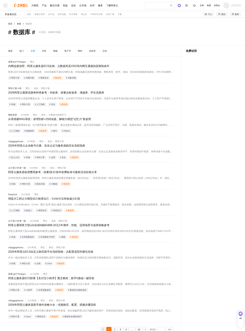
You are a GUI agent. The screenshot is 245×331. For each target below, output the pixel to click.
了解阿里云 (112, 5)
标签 (19, 24)
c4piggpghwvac (15, 141)
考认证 (84, 14)
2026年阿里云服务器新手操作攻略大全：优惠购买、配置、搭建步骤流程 (52, 304)
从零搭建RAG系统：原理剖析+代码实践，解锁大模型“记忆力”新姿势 (49, 119)
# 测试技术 (42, 210)
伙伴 (92, 5)
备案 (209, 5)
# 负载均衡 (29, 78)
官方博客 (73, 14)
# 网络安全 (44, 78)
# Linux (48, 263)
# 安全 (52, 104)
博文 (32, 62)
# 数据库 (57, 78)
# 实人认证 (14, 157)
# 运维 (52, 157)
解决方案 (55, 5)
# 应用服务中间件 (47, 237)
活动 (104, 51)
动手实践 (62, 14)
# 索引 (54, 131)
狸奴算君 (12, 115)
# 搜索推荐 (29, 131)
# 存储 (12, 104)
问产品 (51, 14)
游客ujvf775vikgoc (17, 62)
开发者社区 (11, 14)
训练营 (92, 51)
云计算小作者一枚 (17, 168)
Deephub (12, 194)
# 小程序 (28, 290)
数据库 (29, 24)
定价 (73, 5)
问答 (44, 51)
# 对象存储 (71, 78)
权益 (65, 5)
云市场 (82, 5)
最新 (10, 51)
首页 (29, 14)
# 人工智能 (40, 104)
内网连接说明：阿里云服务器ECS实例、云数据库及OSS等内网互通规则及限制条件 (58, 66)
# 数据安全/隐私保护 (77, 290)
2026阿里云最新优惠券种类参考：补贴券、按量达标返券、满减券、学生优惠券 (56, 92)
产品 (44, 5)
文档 (202, 5)
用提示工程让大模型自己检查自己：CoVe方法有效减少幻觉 (44, 198)
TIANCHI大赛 (96, 14)
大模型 (34, 5)
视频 (55, 51)
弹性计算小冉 (14, 88)
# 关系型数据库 (27, 237)
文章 (33, 51)
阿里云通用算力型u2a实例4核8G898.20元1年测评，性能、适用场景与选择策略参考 (58, 225)
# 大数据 (53, 184)
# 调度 (62, 237)
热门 (21, 51)
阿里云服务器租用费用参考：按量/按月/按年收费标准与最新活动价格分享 (52, 172)
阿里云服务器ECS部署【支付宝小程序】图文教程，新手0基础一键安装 (51, 278)
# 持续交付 (56, 210)
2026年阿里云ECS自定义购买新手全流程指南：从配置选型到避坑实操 (50, 251)
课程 (80, 51)
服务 (100, 5)
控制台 (217, 5)
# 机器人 (28, 210)
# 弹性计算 (14, 78)
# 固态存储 (40, 184)
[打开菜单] (5, 5)
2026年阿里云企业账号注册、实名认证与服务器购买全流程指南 (46, 145)
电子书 (67, 51)
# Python (66, 131)
